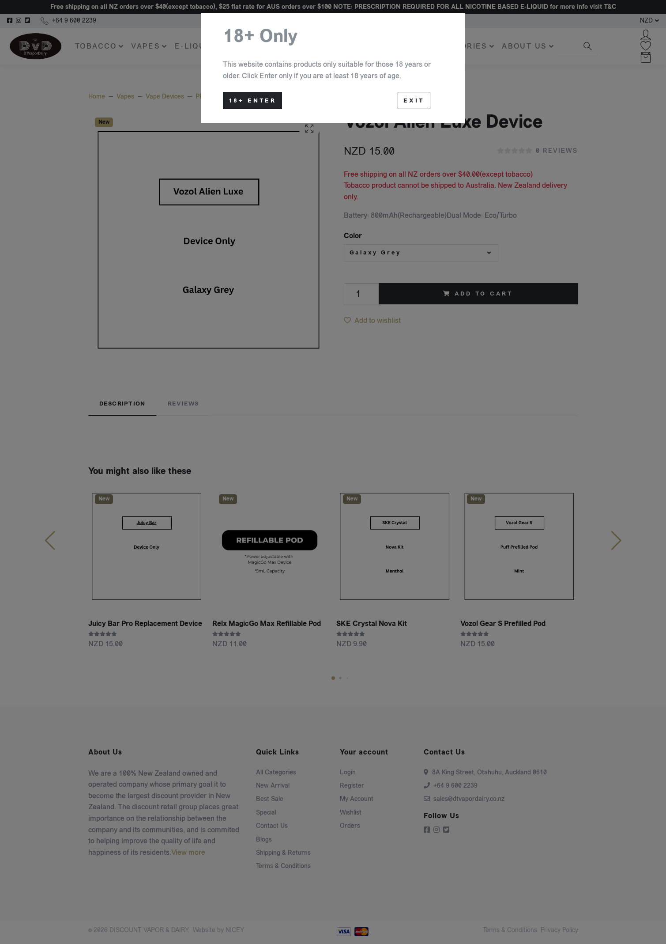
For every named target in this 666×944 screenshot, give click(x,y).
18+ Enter (253, 101)
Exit (413, 101)
